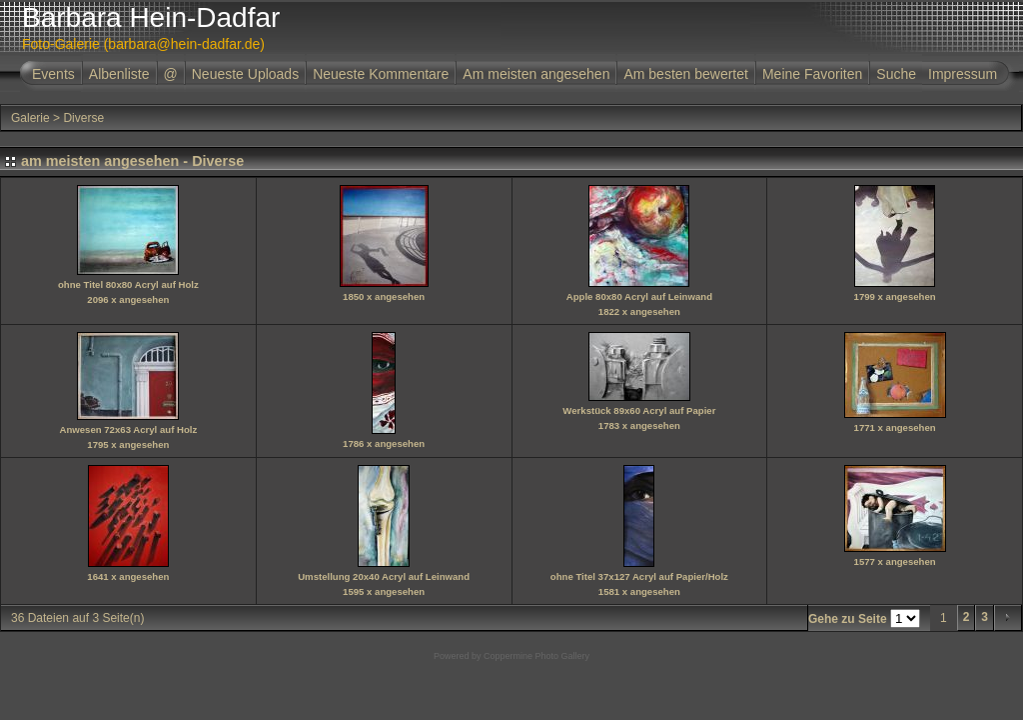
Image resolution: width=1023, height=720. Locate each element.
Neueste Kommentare (381, 74)
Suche (896, 74)
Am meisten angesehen (536, 74)
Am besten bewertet (685, 74)
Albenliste (119, 74)
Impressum (962, 74)
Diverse (83, 118)
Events (53, 74)
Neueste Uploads (245, 74)
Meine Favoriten (812, 74)
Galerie (30, 118)
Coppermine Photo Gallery (536, 656)
